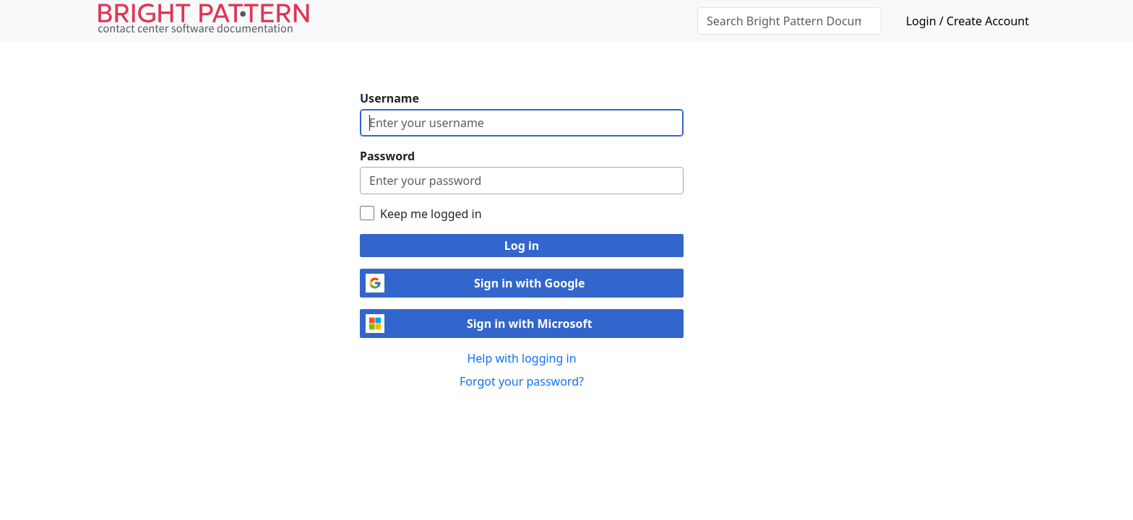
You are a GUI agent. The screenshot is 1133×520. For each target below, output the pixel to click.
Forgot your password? (522, 381)
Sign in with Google (529, 283)
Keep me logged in (431, 214)
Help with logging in (521, 358)
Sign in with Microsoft (530, 324)
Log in (521, 246)
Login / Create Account (967, 21)
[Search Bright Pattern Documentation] (789, 21)
